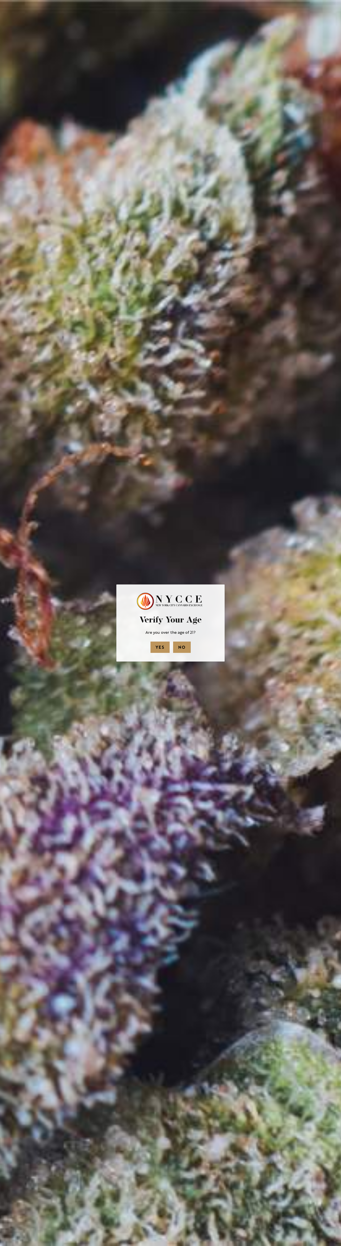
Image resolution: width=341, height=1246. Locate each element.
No (182, 647)
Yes (160, 647)
